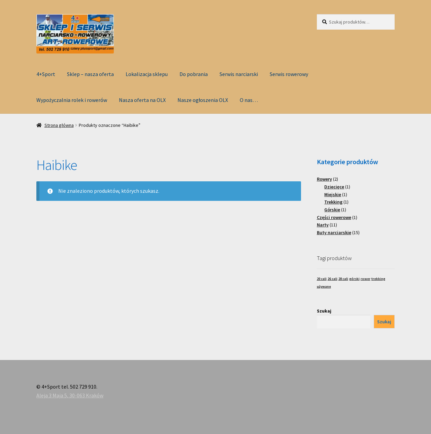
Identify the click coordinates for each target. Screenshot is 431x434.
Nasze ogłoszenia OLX (202, 100)
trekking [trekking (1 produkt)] (378, 279)
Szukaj (324, 311)
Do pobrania (193, 74)
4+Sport (45, 74)
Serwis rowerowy (289, 74)
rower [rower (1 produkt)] (365, 279)
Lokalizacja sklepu (147, 74)
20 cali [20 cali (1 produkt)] (322, 279)
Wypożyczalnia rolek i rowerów (71, 100)
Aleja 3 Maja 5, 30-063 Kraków (69, 395)
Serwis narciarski (239, 74)
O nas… (249, 100)
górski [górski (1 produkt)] (354, 279)
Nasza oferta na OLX (142, 100)
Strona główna (59, 125)
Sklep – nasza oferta (90, 74)
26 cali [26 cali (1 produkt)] (332, 279)
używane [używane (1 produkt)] (324, 286)
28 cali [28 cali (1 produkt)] (343, 279)
